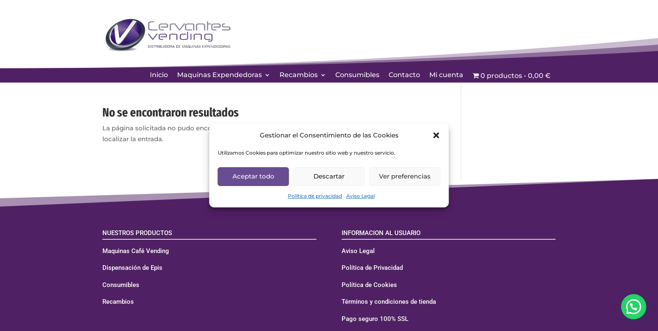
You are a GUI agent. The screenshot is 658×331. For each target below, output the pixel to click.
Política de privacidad (315, 196)
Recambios (298, 75)
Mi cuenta (446, 75)
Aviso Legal (360, 196)
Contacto (404, 75)
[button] (436, 135)
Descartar (329, 176)
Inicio (159, 75)
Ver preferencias (405, 176)
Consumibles (357, 75)
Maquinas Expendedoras (219, 75)
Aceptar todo (253, 176)
